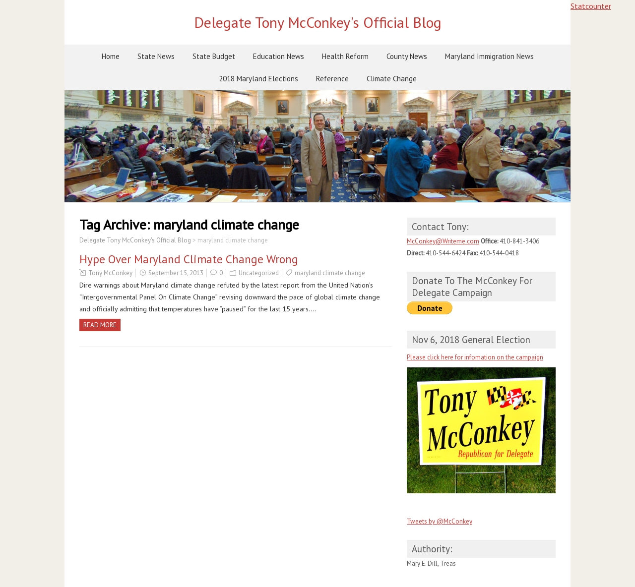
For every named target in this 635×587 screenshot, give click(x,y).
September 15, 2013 (175, 273)
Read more (100, 325)
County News (406, 56)
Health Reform (345, 56)
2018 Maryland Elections (258, 78)
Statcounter (591, 6)
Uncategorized (259, 273)
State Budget (213, 56)
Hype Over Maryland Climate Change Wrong (188, 259)
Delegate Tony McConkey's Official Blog (318, 22)
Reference (332, 78)
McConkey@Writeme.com (443, 241)
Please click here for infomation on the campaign (475, 357)
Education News (278, 56)
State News (156, 56)
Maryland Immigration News (489, 56)
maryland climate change (330, 273)
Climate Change (392, 78)
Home (111, 56)
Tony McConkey (110, 273)
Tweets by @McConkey (439, 521)
